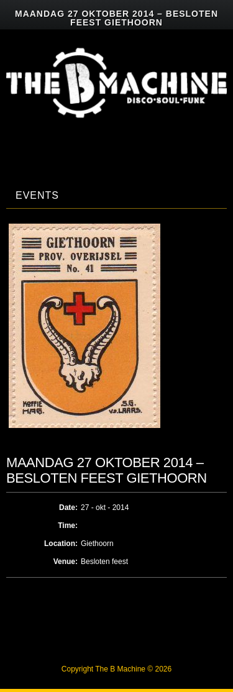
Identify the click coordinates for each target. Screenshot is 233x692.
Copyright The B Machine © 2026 (116, 669)
